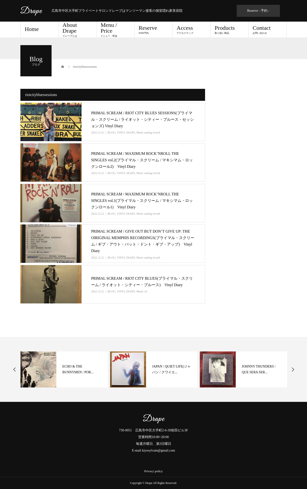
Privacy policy (153, 471)
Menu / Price (115, 29)
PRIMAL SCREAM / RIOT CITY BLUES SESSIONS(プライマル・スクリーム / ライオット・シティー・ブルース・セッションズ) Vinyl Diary (142, 119)
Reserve (153, 29)
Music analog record (148, 132)
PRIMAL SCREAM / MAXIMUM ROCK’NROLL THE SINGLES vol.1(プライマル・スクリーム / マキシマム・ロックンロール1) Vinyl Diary (142, 200)
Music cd (141, 291)
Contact (267, 29)
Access (191, 29)
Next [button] (292, 369)
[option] (64, 369)
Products (229, 29)
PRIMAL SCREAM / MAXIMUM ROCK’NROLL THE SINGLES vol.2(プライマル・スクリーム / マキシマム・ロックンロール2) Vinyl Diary (142, 160)
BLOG (111, 132)
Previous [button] (14, 369)
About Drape (77, 29)
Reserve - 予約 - (258, 10)
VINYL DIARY (126, 132)
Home (32, 29)
